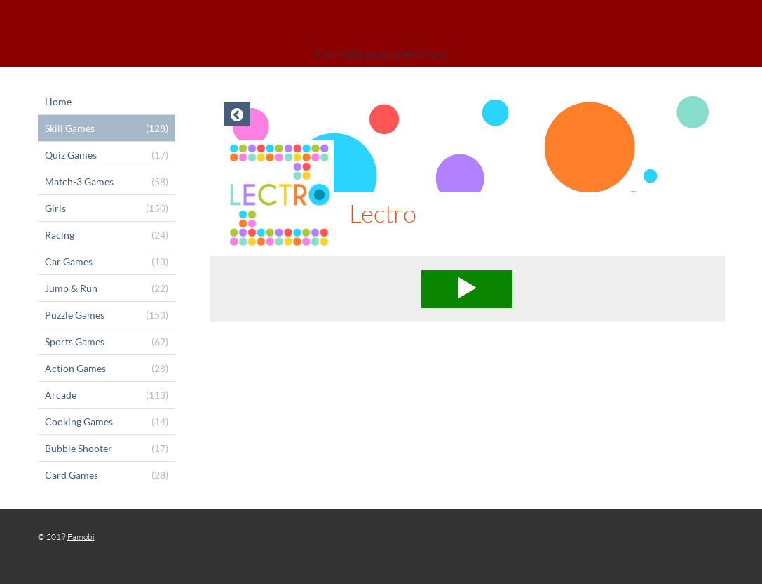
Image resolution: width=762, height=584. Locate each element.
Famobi (81, 536)
